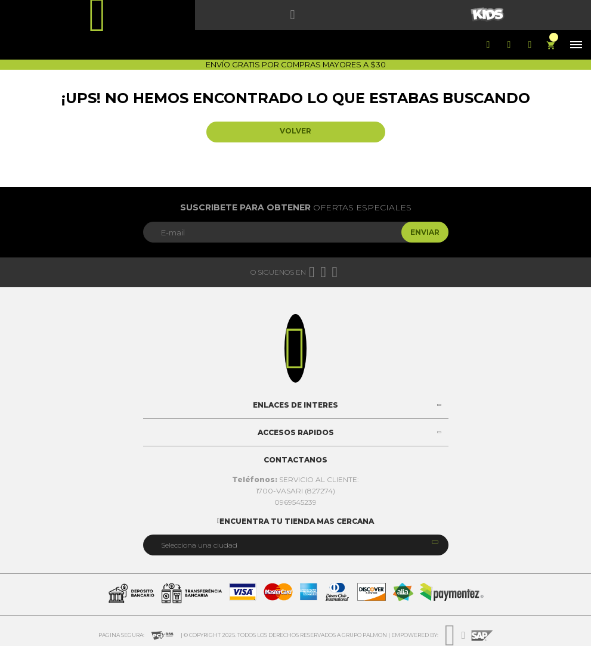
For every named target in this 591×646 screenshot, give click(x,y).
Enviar (425, 232)
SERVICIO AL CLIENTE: (295, 479)
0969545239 (295, 502)
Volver (295, 130)
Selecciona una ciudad (199, 545)
